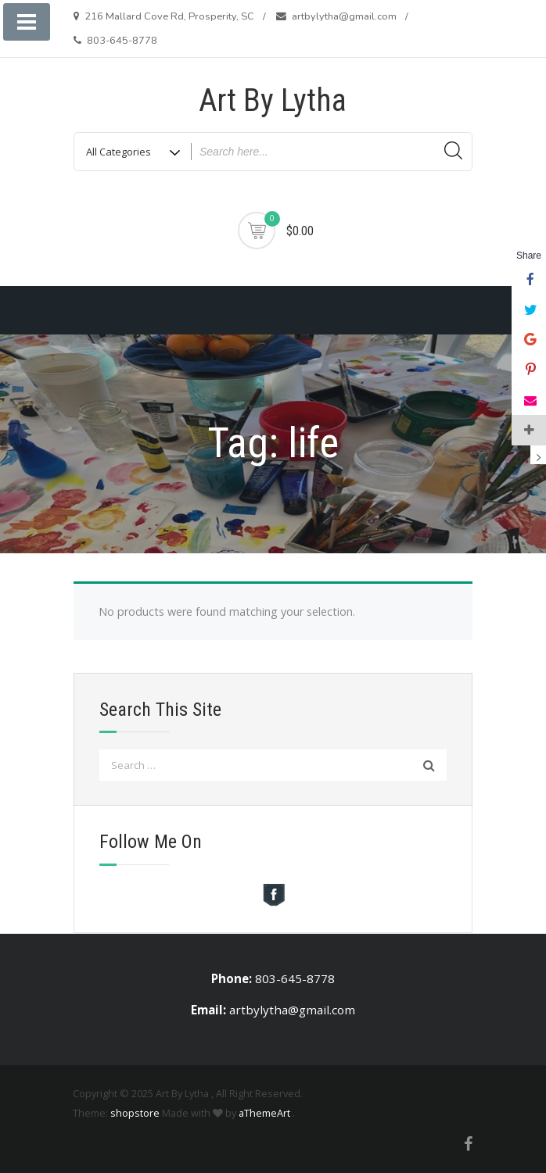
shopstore (135, 1113)
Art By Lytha (273, 100)
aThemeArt (264, 1113)
